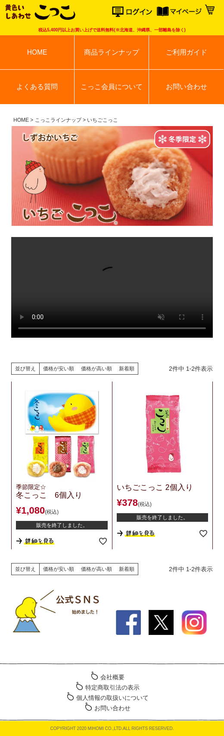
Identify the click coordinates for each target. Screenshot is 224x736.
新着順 (126, 369)
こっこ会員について (112, 86)
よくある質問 (37, 86)
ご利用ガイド (186, 52)
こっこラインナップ (58, 120)
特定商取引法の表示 (112, 687)
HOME (37, 52)
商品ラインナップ (111, 52)
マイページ (179, 11)
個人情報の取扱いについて (112, 697)
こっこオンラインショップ (39, 13)
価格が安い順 (58, 369)
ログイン (134, 11)
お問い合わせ (186, 86)
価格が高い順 (96, 369)
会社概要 (112, 677)
